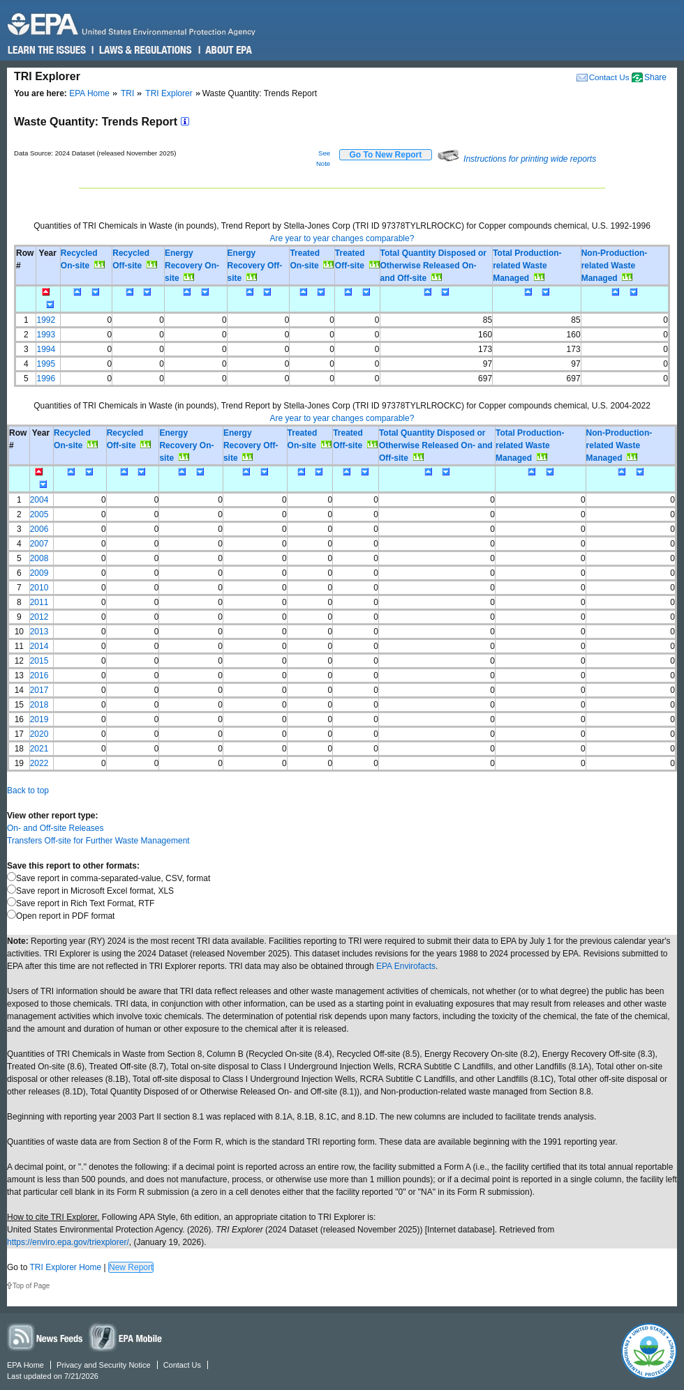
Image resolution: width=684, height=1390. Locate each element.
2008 (39, 558)
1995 (45, 364)
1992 (45, 320)
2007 (39, 544)
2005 (39, 514)
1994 (45, 349)
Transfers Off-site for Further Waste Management (98, 841)
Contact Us (609, 77)
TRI (127, 93)
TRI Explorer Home (65, 1267)
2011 (39, 602)
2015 (39, 661)
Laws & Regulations (144, 50)
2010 (39, 588)
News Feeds (45, 1336)
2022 (39, 763)
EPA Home (89, 93)
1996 (45, 378)
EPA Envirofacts (406, 966)
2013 (39, 631)
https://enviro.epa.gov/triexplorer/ (68, 1242)
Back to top (28, 790)
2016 (39, 675)
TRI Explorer (168, 93)
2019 (39, 719)
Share (655, 77)
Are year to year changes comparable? (342, 238)
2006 (39, 529)
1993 (45, 334)
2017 (39, 690)
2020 (39, 734)
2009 (39, 573)
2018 (39, 705)
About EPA (228, 50)
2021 (39, 749)
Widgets (126, 1336)
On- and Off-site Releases (55, 828)
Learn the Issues (47, 50)
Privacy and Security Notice (104, 1365)
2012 (39, 617)
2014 (39, 646)
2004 (39, 500)
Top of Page (31, 1286)
